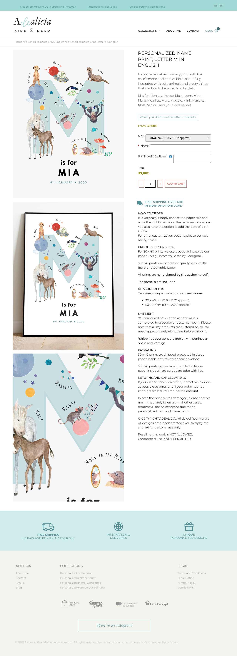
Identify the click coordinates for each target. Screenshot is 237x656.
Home (18, 41)
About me (173, 30)
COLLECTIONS (149, 30)
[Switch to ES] (215, 5)
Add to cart (176, 183)
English (60, 41)
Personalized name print (39, 41)
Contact (193, 30)
